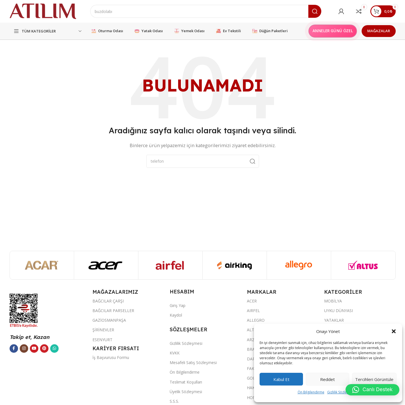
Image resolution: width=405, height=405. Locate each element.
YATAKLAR (334, 320)
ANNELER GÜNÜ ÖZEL (333, 31)
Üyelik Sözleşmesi (186, 391)
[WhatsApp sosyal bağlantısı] (54, 348)
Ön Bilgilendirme (311, 392)
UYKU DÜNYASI (338, 310)
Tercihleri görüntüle (374, 379)
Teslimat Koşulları (186, 382)
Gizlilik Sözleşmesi (341, 392)
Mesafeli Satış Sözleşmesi (193, 362)
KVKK (175, 353)
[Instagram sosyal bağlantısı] (24, 348)
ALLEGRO (256, 320)
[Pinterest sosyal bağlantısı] (44, 348)
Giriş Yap (177, 305)
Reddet (327, 379)
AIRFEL (253, 310)
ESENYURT (102, 339)
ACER (252, 301)
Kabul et (281, 379)
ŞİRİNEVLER (103, 329)
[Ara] (205, 11)
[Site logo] (43, 11)
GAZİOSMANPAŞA (109, 320)
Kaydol (176, 315)
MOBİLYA (333, 301)
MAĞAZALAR (378, 30)
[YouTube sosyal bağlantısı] (34, 348)
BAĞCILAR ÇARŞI (108, 301)
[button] (394, 331)
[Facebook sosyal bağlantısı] (14, 348)
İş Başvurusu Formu (110, 357)
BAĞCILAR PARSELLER (113, 310)
